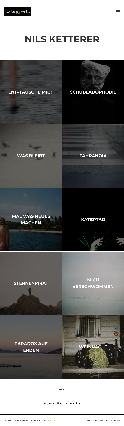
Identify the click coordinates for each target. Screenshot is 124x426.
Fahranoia (93, 155)
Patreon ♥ (51, 420)
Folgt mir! (104, 420)
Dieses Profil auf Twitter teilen (62, 403)
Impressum (116, 420)
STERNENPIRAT (31, 283)
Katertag (93, 219)
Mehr (62, 389)
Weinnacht (93, 346)
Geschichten (92, 420)
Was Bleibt (31, 155)
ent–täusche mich (31, 92)
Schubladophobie (93, 92)
